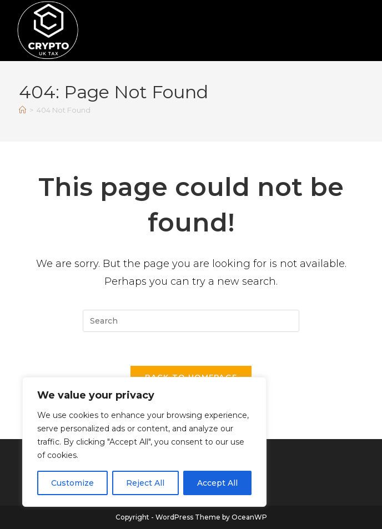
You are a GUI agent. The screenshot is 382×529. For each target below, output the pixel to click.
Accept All (217, 483)
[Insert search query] (191, 321)
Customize (72, 483)
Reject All (145, 483)
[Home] (22, 109)
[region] (144, 442)
